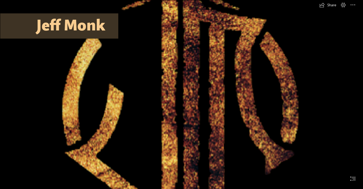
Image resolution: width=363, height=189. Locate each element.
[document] (181, 94)
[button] (327, 5)
